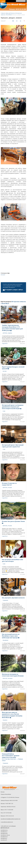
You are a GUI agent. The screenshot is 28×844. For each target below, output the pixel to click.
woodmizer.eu (4, 830)
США (4, 411)
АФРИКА (5, 333)
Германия (5, 600)
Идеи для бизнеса (10, 13)
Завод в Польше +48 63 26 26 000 (9, 800)
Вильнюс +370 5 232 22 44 (7, 816)
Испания (3, 274)
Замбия (10, 333)
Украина (5, 720)
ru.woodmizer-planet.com (7, 822)
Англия (4, 371)
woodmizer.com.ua (5, 835)
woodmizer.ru (4, 831)
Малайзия (5, 640)
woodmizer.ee (4, 836)
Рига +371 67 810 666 (6, 812)
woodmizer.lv (4, 838)
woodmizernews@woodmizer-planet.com (10, 819)
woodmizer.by (4, 833)
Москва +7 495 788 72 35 (7, 803)
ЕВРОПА (5, 487)
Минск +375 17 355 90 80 (7, 809)
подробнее (5, 343)
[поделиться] (17, 21)
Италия (10, 487)
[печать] (20, 21)
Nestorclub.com (5, 827)
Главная (3, 13)
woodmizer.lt (4, 840)
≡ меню (3, 1)
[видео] (13, 21)
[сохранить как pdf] (24, 21)
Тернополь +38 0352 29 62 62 (8, 806)
